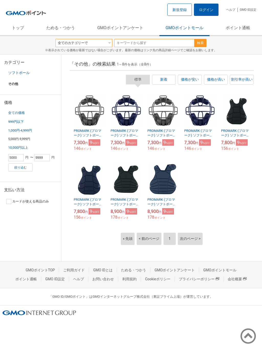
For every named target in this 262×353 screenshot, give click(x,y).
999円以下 (16, 122)
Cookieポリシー (157, 279)
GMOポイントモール (184, 27)
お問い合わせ (103, 279)
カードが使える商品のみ (27, 201)
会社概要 (237, 279)
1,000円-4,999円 (20, 130)
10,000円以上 (18, 147)
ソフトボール (19, 73)
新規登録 (179, 10)
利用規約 (129, 279)
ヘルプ (230, 10)
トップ (18, 27)
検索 (200, 43)
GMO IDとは (103, 270)
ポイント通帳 (238, 27)
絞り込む (20, 167)
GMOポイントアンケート (120, 27)
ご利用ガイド (74, 270)
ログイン (206, 10)
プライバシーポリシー (199, 279)
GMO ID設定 (248, 10)
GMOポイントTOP (40, 270)
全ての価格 (16, 113)
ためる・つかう (60, 27)
